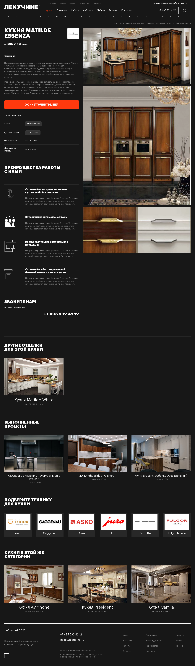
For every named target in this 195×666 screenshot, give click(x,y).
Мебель (179, 641)
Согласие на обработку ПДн (19, 645)
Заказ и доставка (154, 641)
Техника (179, 646)
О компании (151, 635)
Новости (180, 635)
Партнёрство (152, 646)
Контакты (150, 651)
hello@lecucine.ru (72, 640)
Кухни (125, 635)
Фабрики (127, 651)
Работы (126, 646)
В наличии (127, 641)
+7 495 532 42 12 (167, 10)
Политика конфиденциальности (21, 641)
